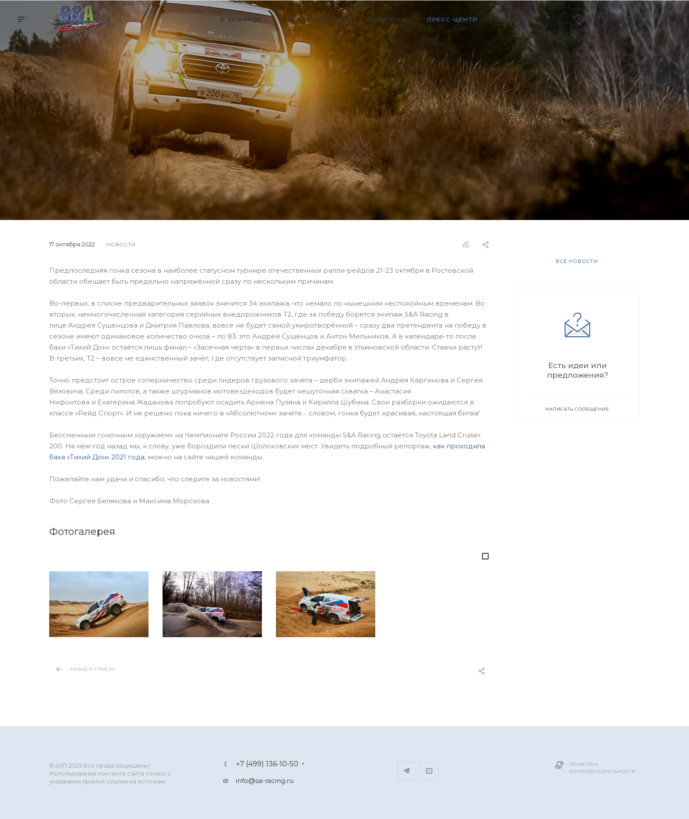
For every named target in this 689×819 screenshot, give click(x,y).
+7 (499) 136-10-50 (606, 18)
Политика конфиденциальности (602, 767)
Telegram (406, 770)
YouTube (429, 770)
